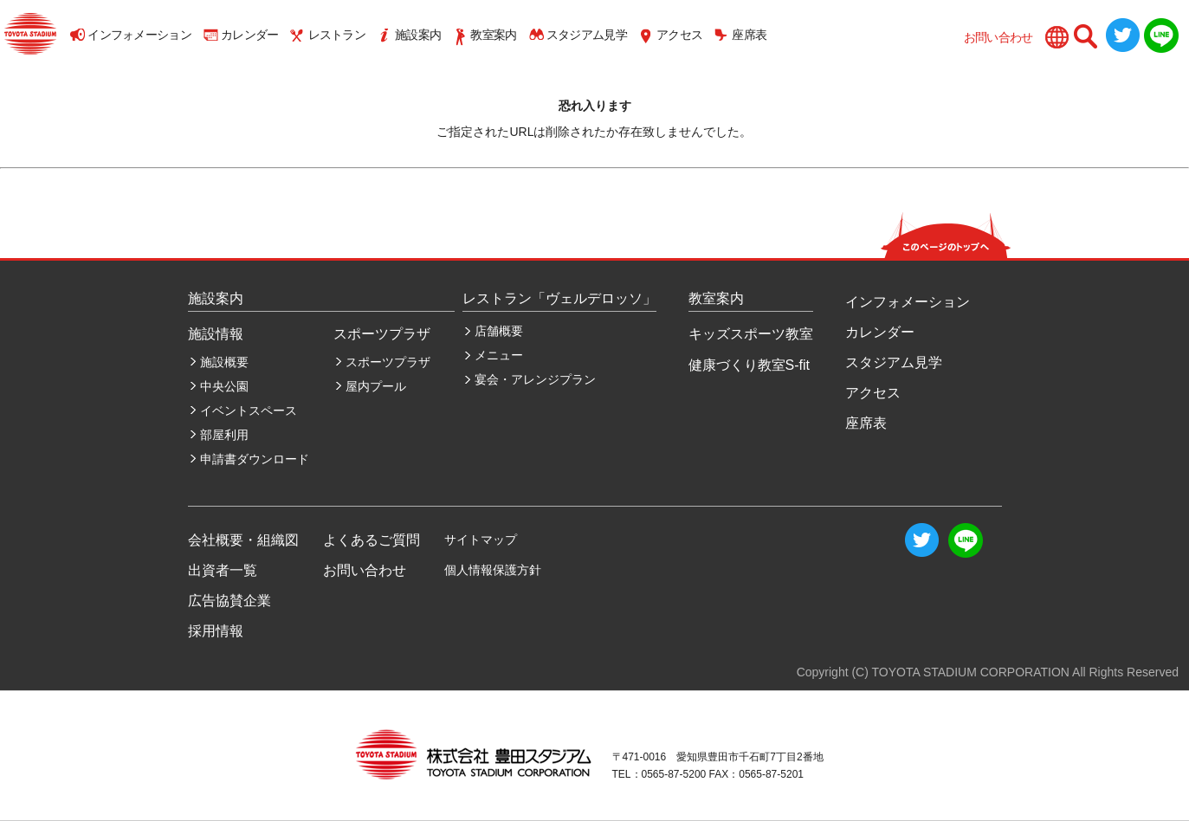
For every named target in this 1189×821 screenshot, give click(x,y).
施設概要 (224, 362)
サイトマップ (480, 539)
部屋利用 (224, 435)
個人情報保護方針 (492, 570)
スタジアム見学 (586, 35)
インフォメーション (139, 35)
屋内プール (376, 386)
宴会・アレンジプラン (535, 379)
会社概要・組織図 (243, 540)
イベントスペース (248, 410)
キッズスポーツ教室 (750, 333)
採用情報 (215, 631)
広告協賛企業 (229, 600)
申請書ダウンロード (254, 459)
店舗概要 (499, 331)
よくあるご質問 (371, 540)
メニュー (499, 355)
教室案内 (493, 35)
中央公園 (224, 386)
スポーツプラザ (388, 362)
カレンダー (250, 35)
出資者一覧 (222, 570)
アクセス (679, 35)
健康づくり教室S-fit (749, 365)
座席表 (749, 35)
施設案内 (418, 35)
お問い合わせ (998, 37)
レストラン (337, 35)
